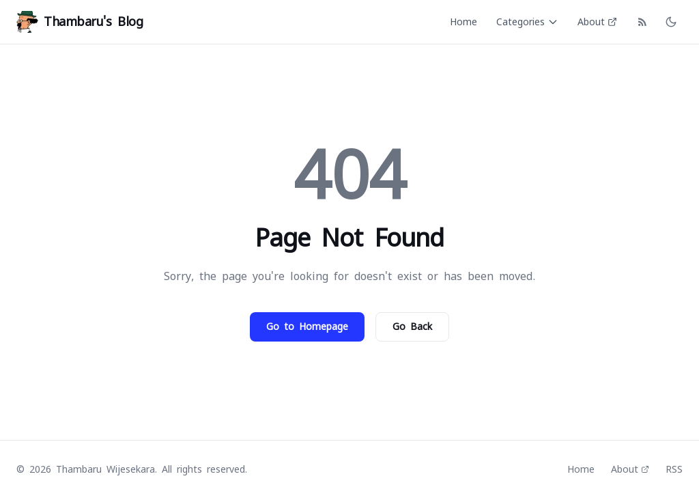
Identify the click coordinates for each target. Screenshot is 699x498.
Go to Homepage (307, 326)
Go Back (412, 326)
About (597, 22)
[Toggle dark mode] (671, 21)
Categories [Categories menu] (527, 22)
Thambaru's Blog (79, 22)
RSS (674, 469)
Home (463, 22)
